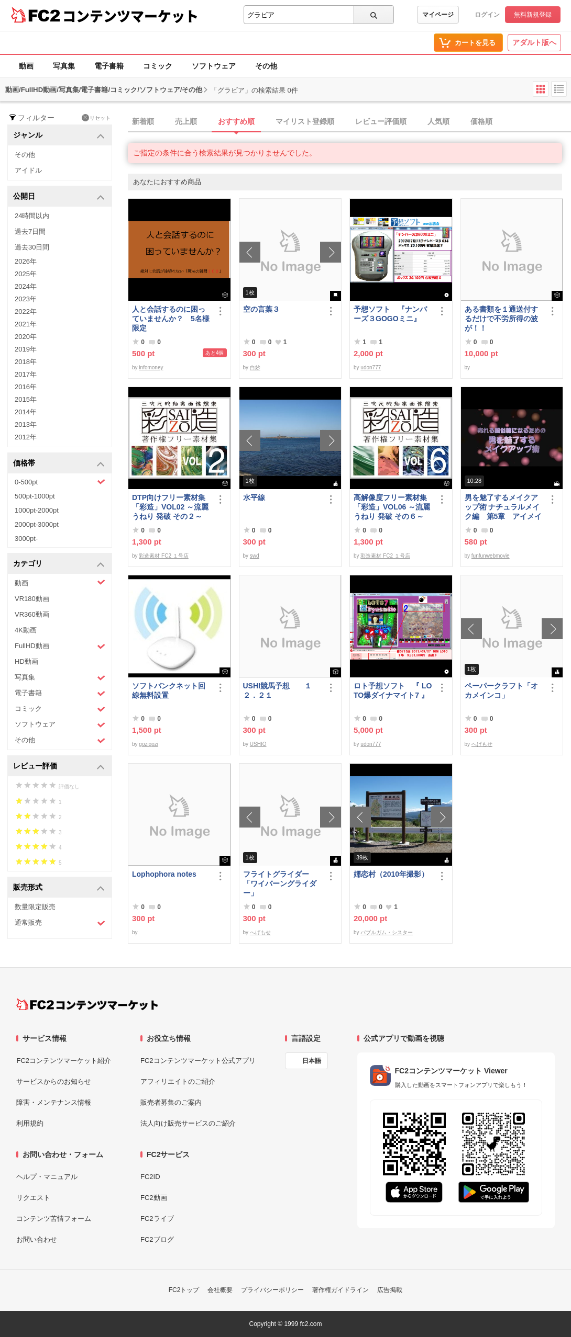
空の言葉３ (261, 309)
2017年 (26, 374)
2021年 (26, 324)
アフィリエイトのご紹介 (177, 1081)
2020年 (26, 337)
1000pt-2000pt (37, 510)
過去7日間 (30, 231)
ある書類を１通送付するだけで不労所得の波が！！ (501, 318)
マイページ (438, 14)
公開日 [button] (59, 197)
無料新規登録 (533, 14)
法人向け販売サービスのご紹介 (188, 1123)
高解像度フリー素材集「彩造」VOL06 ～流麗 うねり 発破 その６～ (392, 506)
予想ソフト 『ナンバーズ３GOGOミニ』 (390, 314)
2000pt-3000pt (37, 524)
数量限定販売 (35, 907)
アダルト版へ (534, 42)
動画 (26, 66)
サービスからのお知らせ (53, 1081)
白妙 (255, 367)
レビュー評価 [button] (59, 767)
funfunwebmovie (490, 556)
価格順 (481, 121)
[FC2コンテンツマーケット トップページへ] (87, 1004)
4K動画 (26, 630)
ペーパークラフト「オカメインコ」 (501, 690)
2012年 (26, 437)
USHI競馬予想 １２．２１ (277, 690)
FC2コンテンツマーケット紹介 (63, 1060)
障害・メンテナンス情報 (53, 1102)
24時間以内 (32, 216)
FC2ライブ (157, 1218)
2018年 (26, 362)
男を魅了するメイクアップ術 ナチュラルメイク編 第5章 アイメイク (503, 507)
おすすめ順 (236, 121)
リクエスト (33, 1198)
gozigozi (148, 744)
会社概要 (220, 1290)
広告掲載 (389, 1290)
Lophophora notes (164, 874)
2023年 (26, 299)
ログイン (487, 14)
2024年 (26, 286)
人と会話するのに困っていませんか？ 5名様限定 (171, 318)
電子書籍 (109, 66)
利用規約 (29, 1123)
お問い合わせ (36, 1239)
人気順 (438, 121)
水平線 (254, 497)
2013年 (26, 424)
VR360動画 (32, 614)
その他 (266, 66)
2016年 (26, 387)
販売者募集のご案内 (171, 1102)
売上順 (186, 121)
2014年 (26, 412)
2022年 (26, 311)
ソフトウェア (214, 66)
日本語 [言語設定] (311, 1060)
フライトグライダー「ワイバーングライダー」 (279, 883)
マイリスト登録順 (305, 121)
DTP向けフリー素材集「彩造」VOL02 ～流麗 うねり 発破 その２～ (170, 506)
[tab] (349, 121)
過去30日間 (32, 247)
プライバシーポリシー (272, 1290)
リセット (96, 117)
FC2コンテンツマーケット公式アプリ (198, 1060)
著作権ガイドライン (340, 1290)
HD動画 (26, 661)
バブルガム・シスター (386, 932)
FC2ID (150, 1177)
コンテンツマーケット (130, 16)
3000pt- (26, 538)
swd (254, 556)
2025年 (26, 274)
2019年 (26, 349)
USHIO (258, 744)
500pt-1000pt (35, 496)
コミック (157, 66)
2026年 (26, 261)
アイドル (28, 170)
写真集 (64, 66)
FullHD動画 (60, 646)
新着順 (143, 121)
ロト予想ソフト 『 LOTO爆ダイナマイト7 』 (393, 690)
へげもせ (481, 744)
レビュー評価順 (381, 121)
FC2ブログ (157, 1239)
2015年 (26, 399)
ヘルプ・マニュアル (47, 1177)
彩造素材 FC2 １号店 (163, 556)
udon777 (370, 367)
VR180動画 (32, 599)
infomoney (151, 367)
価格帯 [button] (59, 464)
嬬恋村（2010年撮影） (391, 874)
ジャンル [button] (59, 136)
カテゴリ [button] (59, 564)
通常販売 (60, 923)
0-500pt (60, 482)
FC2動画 (153, 1198)
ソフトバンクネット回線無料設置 (168, 690)
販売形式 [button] (59, 888)
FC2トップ (184, 1290)
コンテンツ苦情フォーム (53, 1218)
